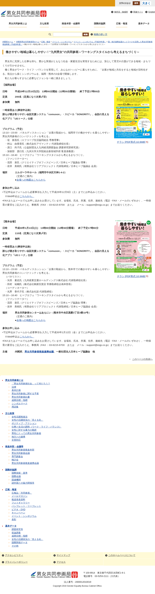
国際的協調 (99, 23)
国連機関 (16, 480)
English (151, 12)
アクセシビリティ (14, 555)
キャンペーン (18, 513)
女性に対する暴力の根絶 (24, 430)
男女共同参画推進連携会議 (39, 351)
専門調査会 (17, 456)
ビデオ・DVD (18, 509)
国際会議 (16, 476)
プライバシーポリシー (16, 562)
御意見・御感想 (121, 12)
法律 (14, 387)
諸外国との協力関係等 (23, 483)
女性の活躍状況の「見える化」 (27, 420)
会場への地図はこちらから (31, 179)
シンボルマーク (19, 403)
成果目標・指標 (19, 400)
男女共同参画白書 (21, 397)
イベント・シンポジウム (62, 42)
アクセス (61, 562)
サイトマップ (63, 555)
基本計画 (16, 390)
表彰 (14, 519)
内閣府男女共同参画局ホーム (27, 42)
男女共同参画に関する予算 (25, 393)
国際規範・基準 (19, 473)
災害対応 (16, 440)
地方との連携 (18, 437)
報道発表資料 (18, 499)
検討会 (15, 460)
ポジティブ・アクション (24, 423)
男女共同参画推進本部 (23, 450)
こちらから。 (27, 196)
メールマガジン (19, 496)
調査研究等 (17, 529)
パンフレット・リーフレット (26, 506)
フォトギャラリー (21, 503)
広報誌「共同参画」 (22, 493)
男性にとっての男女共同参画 (26, 433)
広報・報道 (121, 23)
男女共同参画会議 (21, 453)
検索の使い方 (100, 34)
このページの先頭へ (142, 359)
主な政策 (44, 23)
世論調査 (16, 533)
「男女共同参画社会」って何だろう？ (31, 383)
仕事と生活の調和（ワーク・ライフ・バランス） (36, 427)
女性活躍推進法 (19, 417)
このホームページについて (121, 555)
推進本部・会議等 (71, 23)
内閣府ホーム (7, 42)
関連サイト (138, 12)
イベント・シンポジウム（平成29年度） (90, 42)
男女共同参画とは (18, 23)
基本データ (144, 23)
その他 (15, 546)
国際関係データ (19, 542)
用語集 (15, 407)
